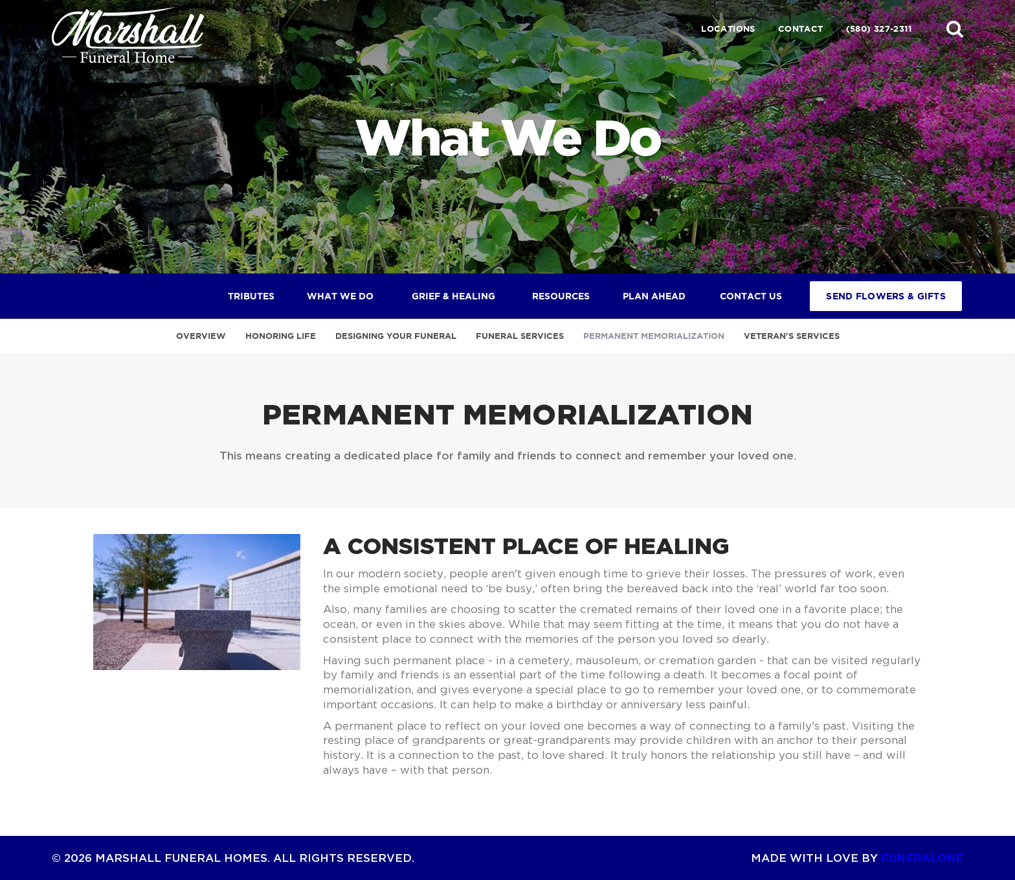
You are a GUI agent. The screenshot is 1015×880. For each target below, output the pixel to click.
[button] (954, 28)
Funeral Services (520, 336)
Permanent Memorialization (653, 336)
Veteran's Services (792, 336)
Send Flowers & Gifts (886, 296)
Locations (728, 29)
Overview (201, 336)
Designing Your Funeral (395, 336)
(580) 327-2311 (878, 29)
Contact (800, 29)
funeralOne (922, 857)
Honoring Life (280, 336)
